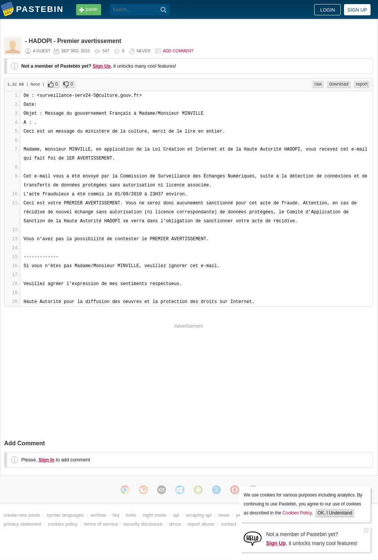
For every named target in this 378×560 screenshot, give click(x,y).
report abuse (200, 524)
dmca (175, 524)
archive (98, 515)
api (176, 515)
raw (318, 84)
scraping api (199, 515)
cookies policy (63, 524)
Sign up (357, 10)
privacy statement (22, 524)
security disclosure (142, 524)
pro (239, 515)
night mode (154, 515)
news (223, 515)
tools (131, 515)
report (362, 84)
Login (327, 10)
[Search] (163, 9)
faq (116, 515)
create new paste (22, 515)
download (338, 84)
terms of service (101, 524)
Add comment (178, 51)
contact (228, 524)
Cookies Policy (297, 513)
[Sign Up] (253, 538)
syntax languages (65, 515)
